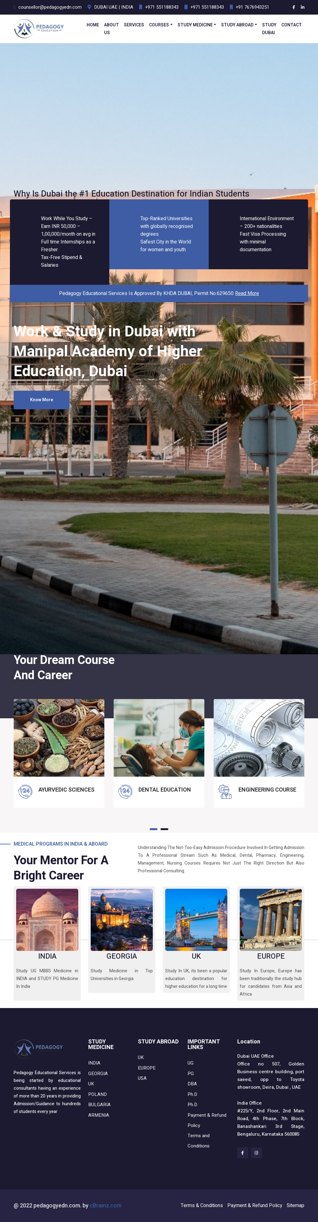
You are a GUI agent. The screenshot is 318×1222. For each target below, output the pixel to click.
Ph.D (192, 1094)
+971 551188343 (162, 7)
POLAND (97, 1094)
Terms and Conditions (199, 1140)
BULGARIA (99, 1104)
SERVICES (134, 25)
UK (196, 956)
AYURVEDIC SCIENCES (66, 790)
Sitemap (295, 1205)
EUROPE (271, 956)
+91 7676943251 (252, 7)
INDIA (47, 956)
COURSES (159, 25)
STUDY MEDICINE (195, 25)
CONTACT (291, 25)
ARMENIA (98, 1115)
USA (142, 1078)
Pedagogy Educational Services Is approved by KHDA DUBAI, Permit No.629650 (159, 293)
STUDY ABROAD (237, 25)
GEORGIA (122, 956)
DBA (192, 1083)
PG (191, 1073)
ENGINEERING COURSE (267, 790)
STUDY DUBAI (269, 29)
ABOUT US (111, 29)
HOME (93, 25)
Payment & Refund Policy (207, 1120)
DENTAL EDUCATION (165, 790)
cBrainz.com (105, 1206)
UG (190, 1063)
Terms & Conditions (202, 1205)
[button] (153, 829)
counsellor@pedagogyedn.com (50, 7)
